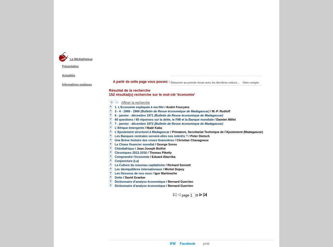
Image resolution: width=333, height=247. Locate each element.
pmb (206, 244)
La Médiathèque (81, 59)
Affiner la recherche (135, 103)
